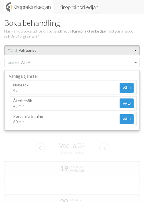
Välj (127, 88)
